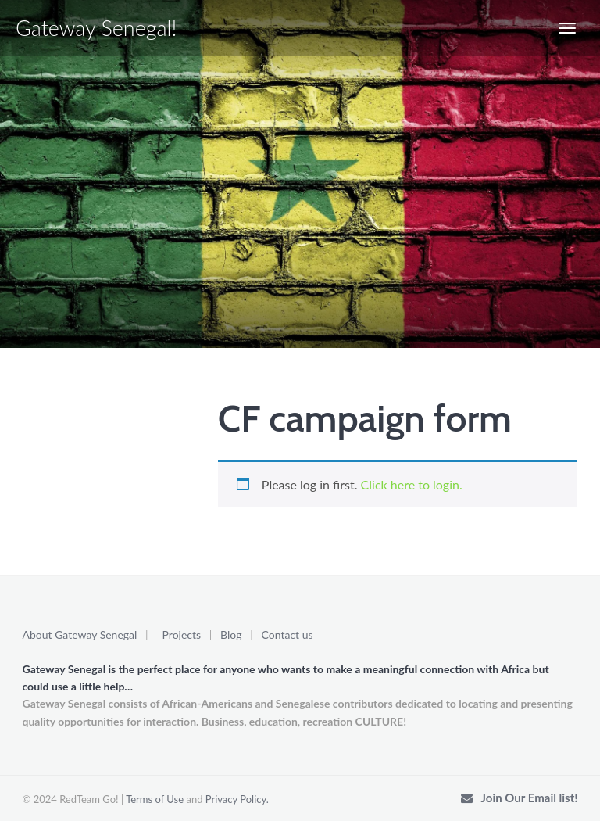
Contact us (287, 634)
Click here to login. (411, 484)
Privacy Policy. (237, 799)
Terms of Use (155, 799)
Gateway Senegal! (96, 28)
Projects (182, 634)
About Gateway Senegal (80, 634)
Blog (230, 634)
